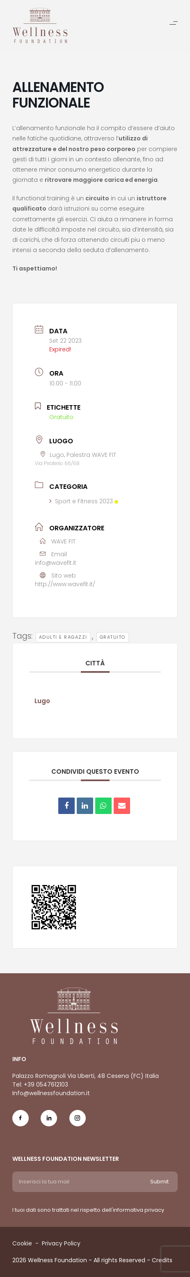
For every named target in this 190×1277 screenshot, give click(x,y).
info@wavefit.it (55, 563)
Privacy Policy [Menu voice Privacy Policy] (61, 1243)
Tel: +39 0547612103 (40, 1084)
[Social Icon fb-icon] (20, 1122)
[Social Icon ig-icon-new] (77, 1122)
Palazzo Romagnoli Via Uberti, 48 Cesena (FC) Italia (85, 1076)
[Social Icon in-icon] (49, 1122)
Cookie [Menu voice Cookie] (22, 1243)
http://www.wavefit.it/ (65, 584)
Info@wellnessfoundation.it (51, 1093)
